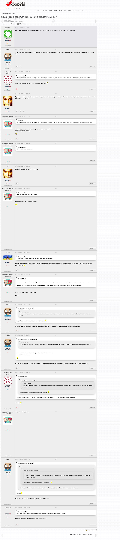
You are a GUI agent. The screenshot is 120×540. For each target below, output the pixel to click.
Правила (44, 10)
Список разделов (6, 13)
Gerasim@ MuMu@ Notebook (7, 117)
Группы (55, 10)
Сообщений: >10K (8, 113)
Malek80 (7, 27)
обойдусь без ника (8, 72)
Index (39, 10)
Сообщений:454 (7, 90)
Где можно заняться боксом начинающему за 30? (29, 17)
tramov (8, 49)
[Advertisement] (49, 38)
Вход (81, 10)
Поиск (50, 10)
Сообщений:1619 (7, 68)
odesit (8, 252)
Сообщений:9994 (7, 271)
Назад (13, 24)
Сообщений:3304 (7, 525)
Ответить (92, 66)
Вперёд (24, 24)
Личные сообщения (73, 10)
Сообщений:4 (8, 45)
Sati (8, 94)
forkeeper (7, 507)
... (28, 312)
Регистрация (62, 10)
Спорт (13, 13)
